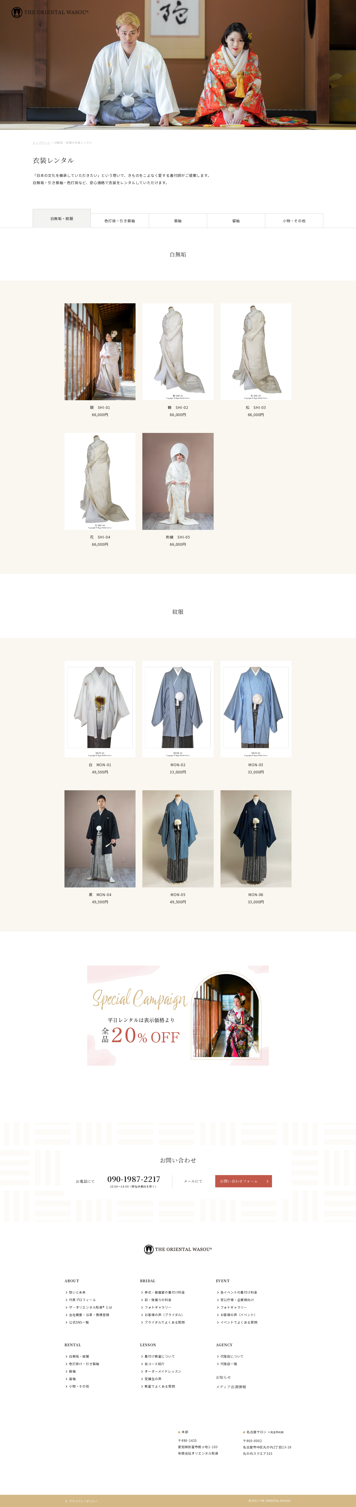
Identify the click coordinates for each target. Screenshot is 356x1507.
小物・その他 (294, 220)
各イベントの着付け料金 (238, 1292)
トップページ (41, 142)
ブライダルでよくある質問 (165, 1322)
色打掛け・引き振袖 (84, 1363)
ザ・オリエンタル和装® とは (90, 1307)
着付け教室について (160, 1356)
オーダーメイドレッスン (163, 1371)
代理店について (232, 1356)
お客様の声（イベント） (238, 1314)
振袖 (178, 220)
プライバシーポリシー (83, 1501)
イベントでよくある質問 (238, 1322)
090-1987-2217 (134, 1178)
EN (342, 22)
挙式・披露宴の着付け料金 (165, 1292)
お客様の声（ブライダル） (165, 1314)
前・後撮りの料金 (158, 1299)
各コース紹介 (155, 1363)
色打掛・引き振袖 (119, 220)
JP (335, 22)
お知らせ (223, 1377)
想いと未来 (77, 1292)
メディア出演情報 (231, 1386)
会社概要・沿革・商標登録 (89, 1314)
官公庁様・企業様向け (237, 1299)
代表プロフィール (82, 1299)
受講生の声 (153, 1378)
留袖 (236, 220)
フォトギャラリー (158, 1307)
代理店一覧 (228, 1363)
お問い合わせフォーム (239, 1181)
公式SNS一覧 (79, 1322)
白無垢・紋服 (79, 1356)
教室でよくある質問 (160, 1386)
